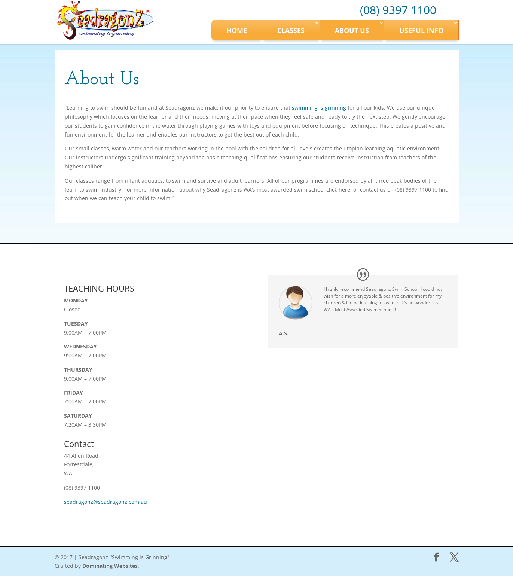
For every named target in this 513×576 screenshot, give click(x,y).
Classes (291, 30)
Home (236, 30)
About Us (352, 30)
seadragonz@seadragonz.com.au (105, 501)
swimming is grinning (319, 107)
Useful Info (421, 30)
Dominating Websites (110, 565)
